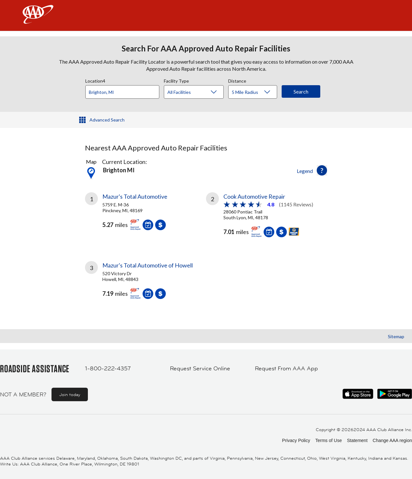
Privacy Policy (296, 440)
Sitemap (396, 336)
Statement (357, 440)
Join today (69, 394)
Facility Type (176, 80)
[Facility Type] (199, 92)
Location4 (95, 80)
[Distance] (255, 92)
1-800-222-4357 (108, 368)
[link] (145, 213)
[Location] (122, 92)
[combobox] (124, 90)
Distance (237, 80)
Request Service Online (200, 368)
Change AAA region (392, 440)
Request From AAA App (286, 368)
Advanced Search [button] (107, 119)
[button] (322, 170)
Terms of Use (328, 440)
